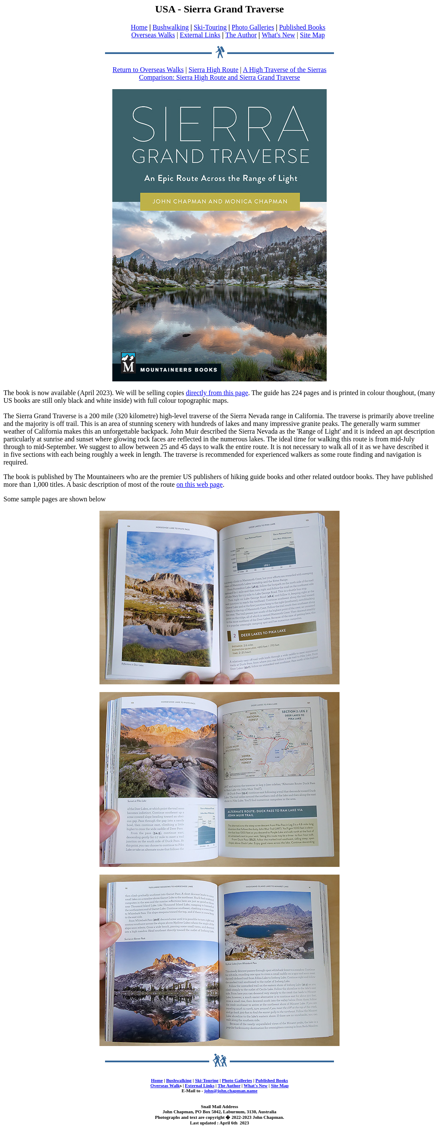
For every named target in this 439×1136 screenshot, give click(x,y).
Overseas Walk (165, 1085)
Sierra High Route (213, 69)
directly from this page (217, 392)
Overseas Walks (153, 35)
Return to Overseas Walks (148, 69)
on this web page (199, 484)
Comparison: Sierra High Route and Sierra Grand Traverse (219, 77)
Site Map (312, 35)
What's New (278, 35)
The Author (241, 35)
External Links (200, 35)
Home (139, 27)
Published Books (302, 27)
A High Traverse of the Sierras (284, 69)
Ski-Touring (210, 27)
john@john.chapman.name (230, 1090)
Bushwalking (171, 27)
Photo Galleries (253, 27)
